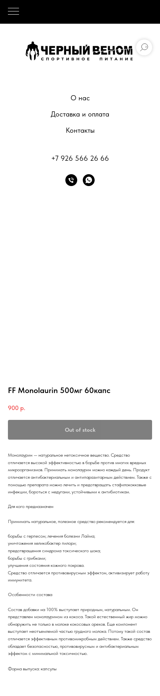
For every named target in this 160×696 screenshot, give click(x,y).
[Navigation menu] (13, 12)
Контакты (80, 130)
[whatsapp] (89, 180)
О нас (80, 98)
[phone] (71, 180)
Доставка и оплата (80, 114)
